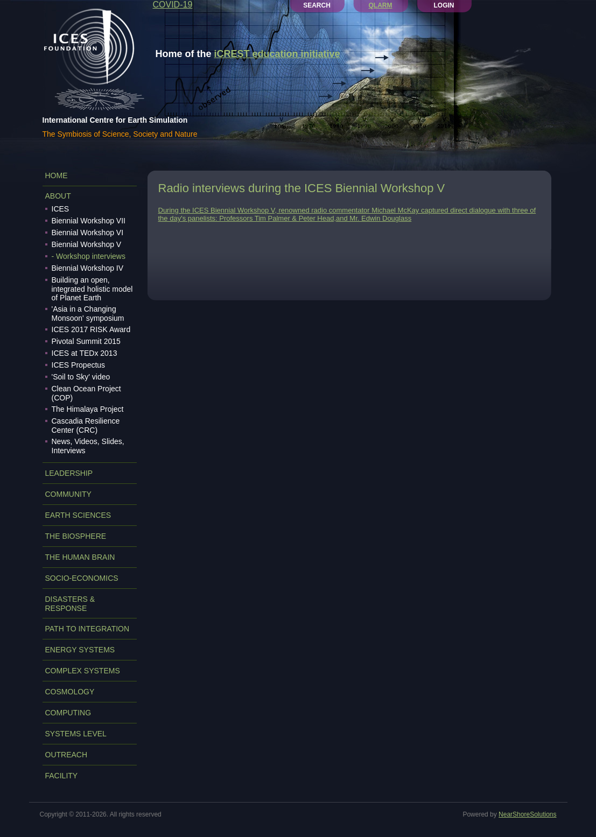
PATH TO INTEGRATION (87, 628)
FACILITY (61, 775)
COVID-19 (173, 4)
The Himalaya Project (88, 409)
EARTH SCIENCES (78, 515)
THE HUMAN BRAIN (80, 557)
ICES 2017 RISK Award (91, 329)
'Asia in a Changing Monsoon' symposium (88, 313)
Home (56, 175)
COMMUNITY (68, 494)
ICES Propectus (79, 365)
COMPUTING (68, 712)
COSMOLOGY (70, 691)
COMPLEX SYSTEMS (82, 670)
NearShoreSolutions (527, 814)
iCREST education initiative (277, 53)
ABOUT (58, 196)
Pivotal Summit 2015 (86, 341)
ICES (60, 209)
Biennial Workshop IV (88, 268)
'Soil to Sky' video (81, 376)
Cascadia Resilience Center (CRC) (86, 425)
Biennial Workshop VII (88, 220)
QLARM (380, 5)
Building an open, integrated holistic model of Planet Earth (92, 289)
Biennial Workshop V (87, 244)
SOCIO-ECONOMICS (81, 578)
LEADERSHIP (69, 473)
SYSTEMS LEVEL (76, 733)
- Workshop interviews (88, 256)
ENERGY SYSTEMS (80, 649)
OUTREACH (66, 754)
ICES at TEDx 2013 (84, 353)
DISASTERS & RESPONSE (70, 604)
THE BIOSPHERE (76, 536)
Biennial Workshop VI (88, 232)
